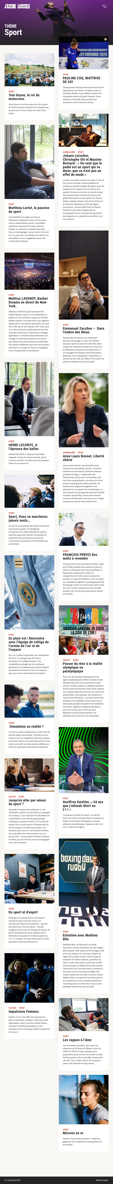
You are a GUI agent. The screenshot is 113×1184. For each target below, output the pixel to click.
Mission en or (73, 1133)
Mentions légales (102, 1180)
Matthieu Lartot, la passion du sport (29, 210)
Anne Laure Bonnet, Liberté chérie (83, 458)
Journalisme (69, 152)
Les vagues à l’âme (77, 1040)
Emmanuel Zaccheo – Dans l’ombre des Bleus (83, 330)
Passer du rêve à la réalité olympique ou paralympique (82, 667)
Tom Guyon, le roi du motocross (24, 97)
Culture (12, 1008)
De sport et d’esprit (23, 912)
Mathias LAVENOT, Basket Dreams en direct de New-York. (28, 302)
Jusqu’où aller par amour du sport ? (27, 802)
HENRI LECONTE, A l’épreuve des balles (24, 447)
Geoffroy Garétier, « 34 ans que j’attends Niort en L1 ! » (83, 806)
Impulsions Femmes (24, 1011)
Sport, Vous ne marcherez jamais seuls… (28, 518)
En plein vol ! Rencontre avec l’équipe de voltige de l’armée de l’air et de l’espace (29, 644)
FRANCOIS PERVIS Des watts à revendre (80, 556)
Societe (12, 796)
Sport (11, 91)
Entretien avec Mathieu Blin (80, 937)
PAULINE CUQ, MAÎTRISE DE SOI (81, 80)
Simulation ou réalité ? (26, 726)
